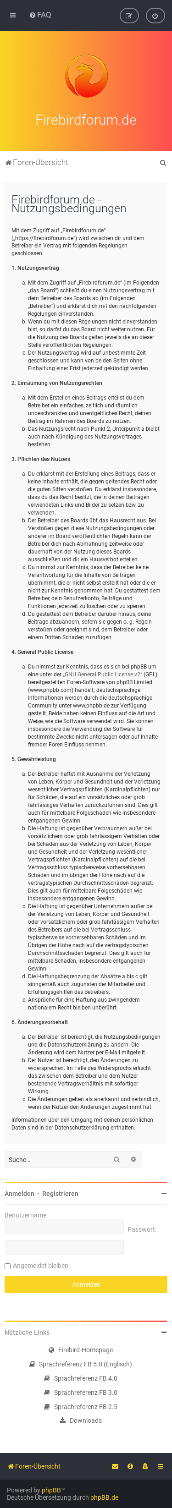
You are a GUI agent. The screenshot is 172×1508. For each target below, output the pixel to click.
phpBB (51, 1490)
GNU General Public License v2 (102, 673)
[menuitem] (40, 15)
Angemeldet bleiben (40, 1264)
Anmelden (19, 1192)
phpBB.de (104, 1497)
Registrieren (60, 1192)
